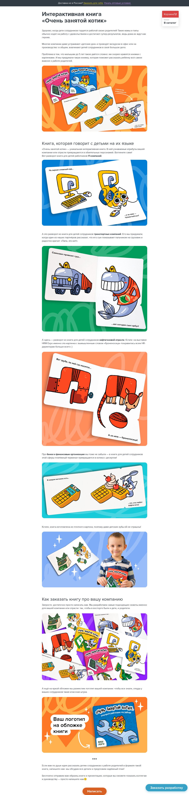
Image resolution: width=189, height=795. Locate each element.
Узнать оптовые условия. (117, 3)
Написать (94, 791)
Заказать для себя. (93, 3)
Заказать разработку (166, 787)
